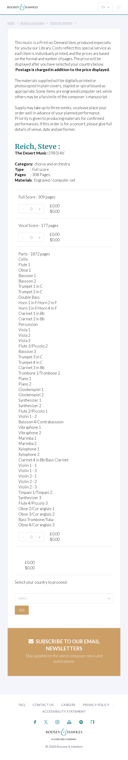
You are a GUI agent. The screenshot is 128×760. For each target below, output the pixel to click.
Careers (68, 705)
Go (21, 610)
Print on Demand (61, 23)
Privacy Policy (96, 705)
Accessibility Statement (64, 711)
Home (11, 23)
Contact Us (43, 705)
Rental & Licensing (32, 23)
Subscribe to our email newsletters (64, 645)
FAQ (22, 705)
